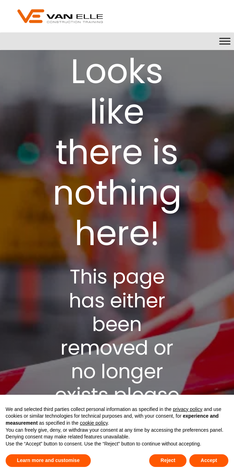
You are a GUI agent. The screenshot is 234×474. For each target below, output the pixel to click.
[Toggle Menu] (224, 41)
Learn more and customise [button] (48, 460)
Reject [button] (167, 460)
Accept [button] (209, 460)
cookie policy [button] (94, 423)
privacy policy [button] (187, 409)
